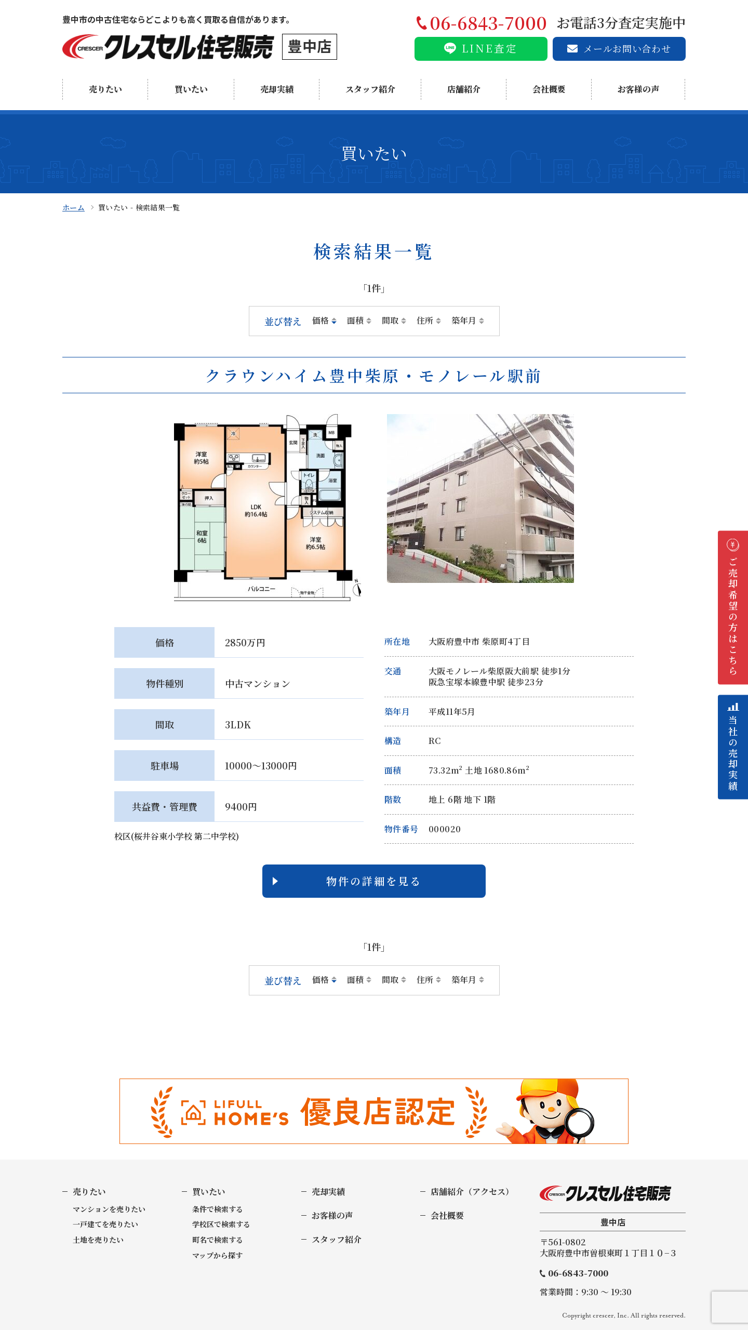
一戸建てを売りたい (105, 1224)
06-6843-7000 (578, 1273)
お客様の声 (638, 89)
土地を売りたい (98, 1240)
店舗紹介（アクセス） (472, 1192)
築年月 (463, 320)
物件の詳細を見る (374, 880)
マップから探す (217, 1255)
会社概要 (549, 89)
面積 (355, 320)
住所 (425, 320)
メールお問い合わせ (627, 48)
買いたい (191, 89)
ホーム (73, 207)
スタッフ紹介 (370, 89)
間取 (390, 320)
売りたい (105, 89)
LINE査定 (490, 48)
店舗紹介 (463, 89)
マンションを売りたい (109, 1209)
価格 (320, 320)
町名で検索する (217, 1240)
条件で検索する (217, 1209)
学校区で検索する (221, 1224)
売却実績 (276, 89)
